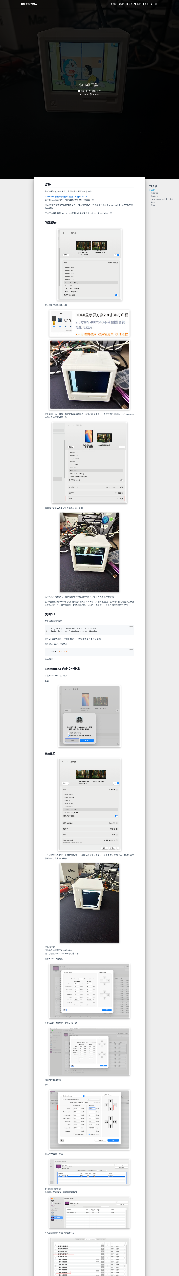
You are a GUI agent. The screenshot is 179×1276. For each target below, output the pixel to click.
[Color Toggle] (156, 4)
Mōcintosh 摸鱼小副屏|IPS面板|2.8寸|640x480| (66, 196)
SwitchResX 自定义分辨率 (162, 199)
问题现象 (155, 193)
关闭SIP (154, 196)
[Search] (151, 4)
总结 (153, 205)
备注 (153, 202)
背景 (153, 190)
